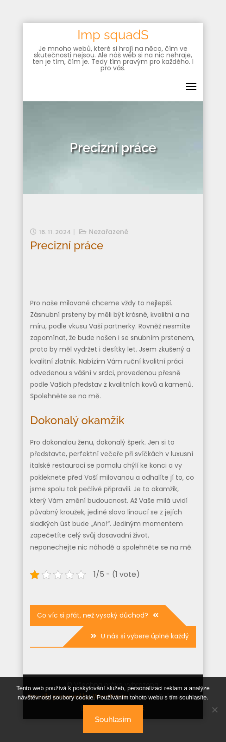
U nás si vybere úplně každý (145, 636)
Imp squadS (113, 35)
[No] (214, 709)
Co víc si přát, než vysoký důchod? (92, 615)
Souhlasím (113, 719)
